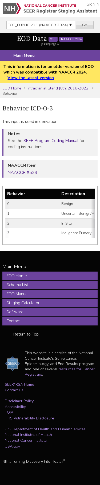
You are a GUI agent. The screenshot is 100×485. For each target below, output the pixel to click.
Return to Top (26, 334)
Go (84, 25)
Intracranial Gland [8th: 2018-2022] (58, 88)
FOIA (9, 412)
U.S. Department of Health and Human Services (45, 429)
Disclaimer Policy (19, 401)
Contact (13, 321)
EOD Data (50, 39)
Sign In (93, 4)
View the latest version (30, 77)
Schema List (17, 284)
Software (14, 312)
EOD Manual (17, 294)
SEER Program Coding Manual (50, 141)
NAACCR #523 (22, 172)
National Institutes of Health (28, 434)
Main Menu (24, 55)
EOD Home (11, 88)
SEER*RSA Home (19, 384)
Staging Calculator (22, 303)
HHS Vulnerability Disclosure (29, 418)
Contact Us (14, 390)
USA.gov (12, 446)
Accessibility (15, 406)
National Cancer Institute (26, 440)
